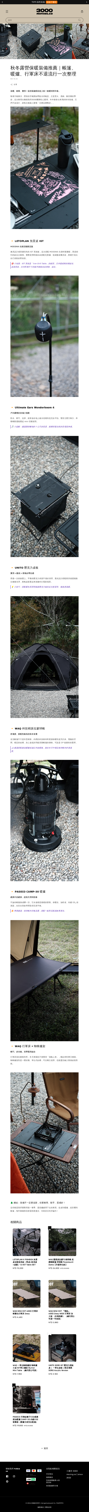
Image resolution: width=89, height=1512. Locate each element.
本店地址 (49, 1474)
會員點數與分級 (52, 1486)
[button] (7, 11)
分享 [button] (13, 85)
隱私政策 (48, 1507)
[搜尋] (79, 20)
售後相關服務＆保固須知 (53, 1481)
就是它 (54, 2)
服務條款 (49, 1477)
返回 (44, 1448)
